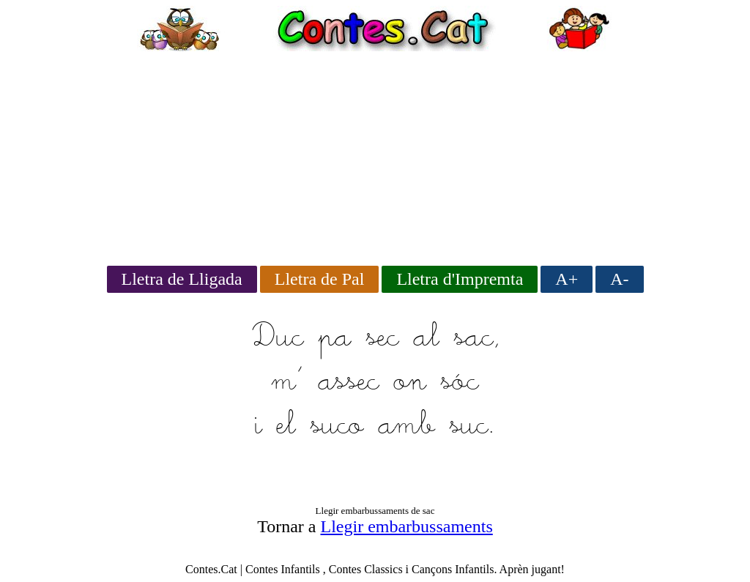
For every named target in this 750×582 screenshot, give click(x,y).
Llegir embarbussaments (407, 526)
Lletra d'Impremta (459, 278)
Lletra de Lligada (182, 278)
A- (619, 278)
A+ (566, 278)
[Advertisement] (375, 153)
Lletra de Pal (320, 278)
